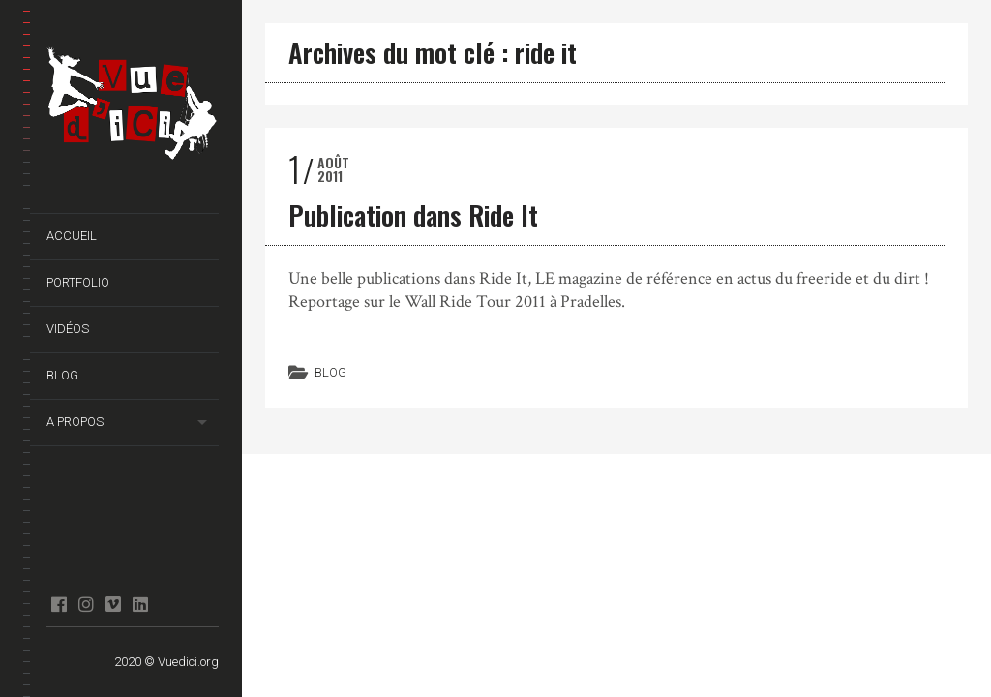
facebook (58, 604)
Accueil (71, 235)
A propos (75, 421)
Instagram (86, 604)
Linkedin (140, 604)
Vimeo (113, 604)
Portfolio (77, 282)
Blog (62, 375)
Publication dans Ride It (413, 215)
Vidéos (67, 328)
